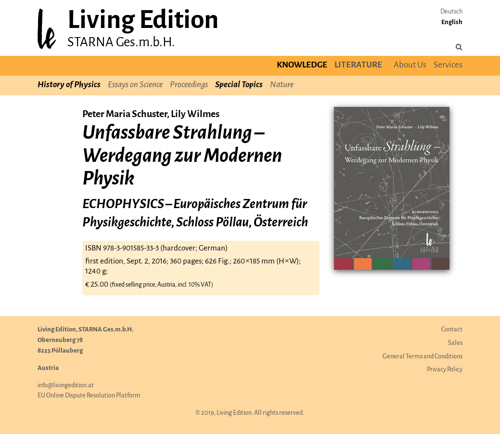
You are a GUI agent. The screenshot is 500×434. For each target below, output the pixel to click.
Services (448, 65)
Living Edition (142, 21)
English (451, 22)
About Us (410, 65)
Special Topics (239, 85)
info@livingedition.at (66, 385)
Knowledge (302, 65)
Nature (282, 85)
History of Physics (69, 85)
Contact (451, 329)
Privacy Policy (444, 369)
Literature (358, 65)
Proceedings (189, 85)
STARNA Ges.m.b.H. (121, 43)
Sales (455, 343)
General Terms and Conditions (422, 356)
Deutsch (451, 11)
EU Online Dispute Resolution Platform (89, 395)
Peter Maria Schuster (124, 114)
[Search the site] (459, 47)
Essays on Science (135, 85)
